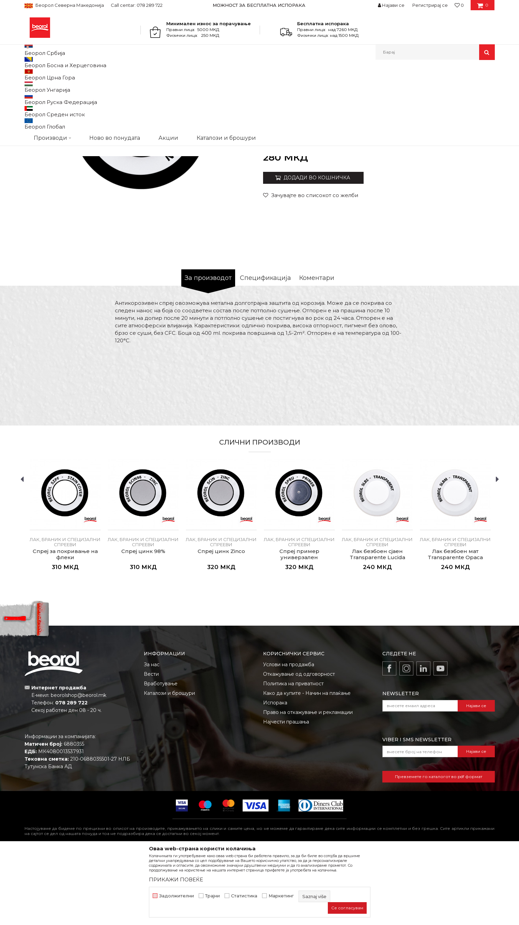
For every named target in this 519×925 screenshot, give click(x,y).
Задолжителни (176, 895)
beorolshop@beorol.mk (78, 765)
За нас (151, 735)
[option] (259, 5)
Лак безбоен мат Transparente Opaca (455, 624)
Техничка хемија (89, 74)
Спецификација (265, 348)
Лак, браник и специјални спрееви (236, 74)
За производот (208, 348)
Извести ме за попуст (468, 223)
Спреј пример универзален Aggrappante (299, 627)
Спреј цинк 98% (143, 621)
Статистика (244, 895)
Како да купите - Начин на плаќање (307, 763)
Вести (151, 744)
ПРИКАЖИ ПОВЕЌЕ (176, 879)
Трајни (212, 895)
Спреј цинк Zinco (221, 621)
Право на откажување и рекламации (308, 782)
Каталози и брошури (169, 763)
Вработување (161, 754)
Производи (54, 74)
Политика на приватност (293, 754)
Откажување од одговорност (299, 744)
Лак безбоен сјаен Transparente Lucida (377, 624)
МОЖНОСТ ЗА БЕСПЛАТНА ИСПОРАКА (259, 5)
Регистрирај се (430, 5)
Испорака (275, 773)
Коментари (316, 348)
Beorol (31, 74)
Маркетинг (281, 895)
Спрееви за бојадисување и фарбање (152, 74)
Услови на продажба (288, 735)
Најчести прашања (286, 792)
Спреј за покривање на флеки (65, 624)
